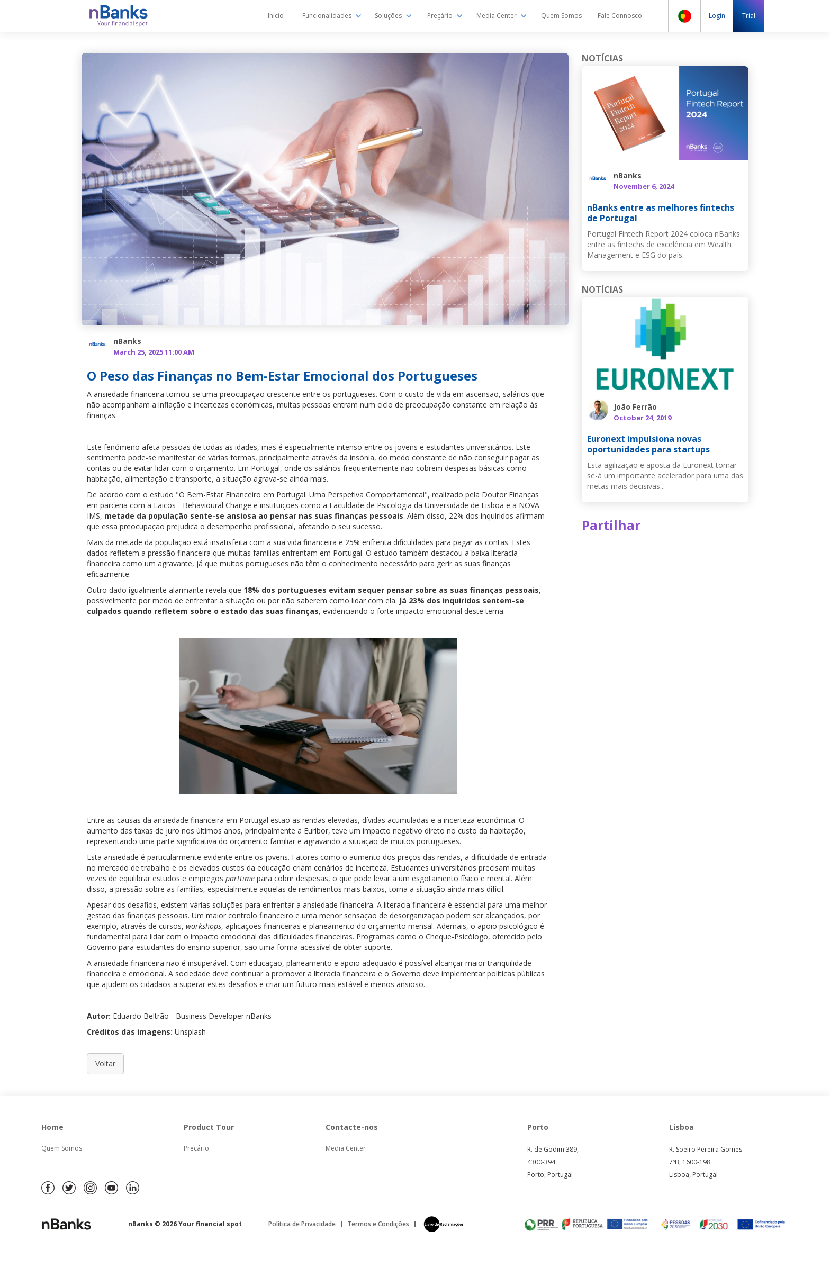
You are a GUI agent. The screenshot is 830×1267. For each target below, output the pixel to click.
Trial (748, 15)
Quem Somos (561, 15)
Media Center (346, 1148)
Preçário (196, 1148)
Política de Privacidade (302, 1223)
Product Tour (209, 1127)
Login (717, 15)
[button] (332, 16)
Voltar (105, 1063)
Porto (537, 1127)
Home (52, 1127)
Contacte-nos (352, 1127)
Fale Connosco (620, 15)
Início (276, 16)
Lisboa (681, 1127)
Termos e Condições (378, 1223)
